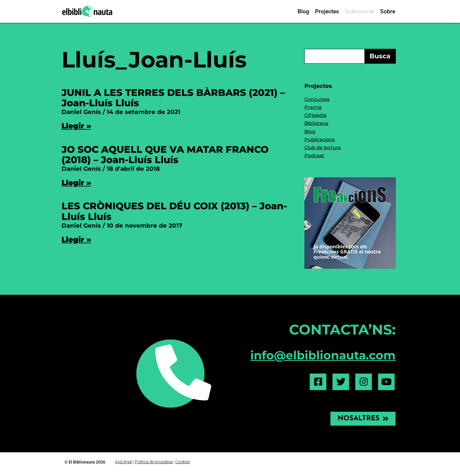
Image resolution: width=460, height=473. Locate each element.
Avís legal (123, 461)
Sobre (387, 11)
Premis (313, 107)
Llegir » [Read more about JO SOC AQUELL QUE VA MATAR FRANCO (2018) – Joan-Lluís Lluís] (76, 182)
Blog (303, 11)
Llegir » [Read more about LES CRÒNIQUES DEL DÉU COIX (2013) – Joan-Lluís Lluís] (76, 239)
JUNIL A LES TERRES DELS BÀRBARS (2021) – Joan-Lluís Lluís (173, 98)
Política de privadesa (154, 461)
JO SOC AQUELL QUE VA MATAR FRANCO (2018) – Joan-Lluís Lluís (165, 154)
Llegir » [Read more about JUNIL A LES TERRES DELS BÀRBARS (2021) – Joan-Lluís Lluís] (76, 125)
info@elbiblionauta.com (323, 355)
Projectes (327, 11)
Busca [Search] (379, 56)
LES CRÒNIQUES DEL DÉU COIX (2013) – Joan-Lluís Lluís (174, 211)
